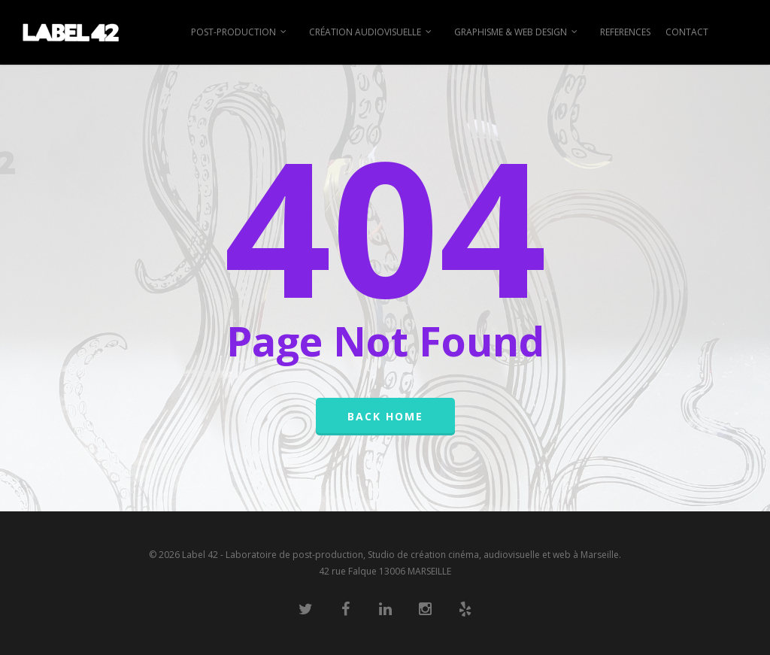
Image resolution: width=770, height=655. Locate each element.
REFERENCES (625, 32)
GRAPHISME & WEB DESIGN (516, 32)
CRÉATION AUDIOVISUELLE (371, 32)
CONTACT (686, 32)
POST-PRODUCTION (239, 32)
